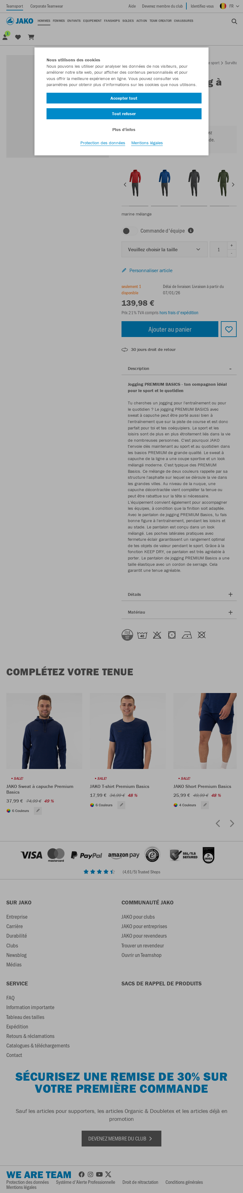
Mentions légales (147, 143)
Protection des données (102, 143)
